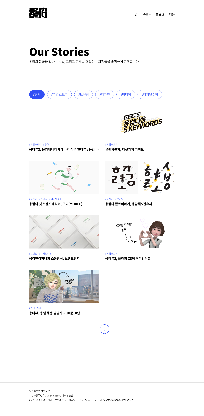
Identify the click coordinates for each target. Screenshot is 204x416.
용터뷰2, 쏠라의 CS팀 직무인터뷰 (128, 259)
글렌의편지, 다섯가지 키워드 (124, 150)
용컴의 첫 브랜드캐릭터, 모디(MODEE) (55, 205)
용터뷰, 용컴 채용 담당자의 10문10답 (54, 314)
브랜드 (146, 14)
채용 (172, 14)
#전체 (37, 95)
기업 (135, 14)
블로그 (159, 14)
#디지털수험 (149, 95)
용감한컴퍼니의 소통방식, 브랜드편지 (54, 259)
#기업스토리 (59, 95)
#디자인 (104, 95)
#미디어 (125, 95)
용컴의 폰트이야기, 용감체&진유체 (128, 205)
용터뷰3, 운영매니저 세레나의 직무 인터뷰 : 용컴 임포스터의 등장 (64, 150)
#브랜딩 (83, 95)
